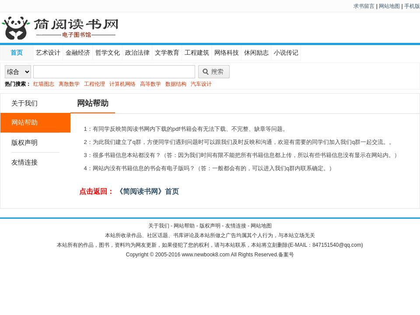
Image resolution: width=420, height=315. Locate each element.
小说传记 (286, 52)
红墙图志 (43, 84)
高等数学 (150, 84)
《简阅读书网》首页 (146, 191)
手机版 (412, 6)
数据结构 (175, 84)
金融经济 (78, 52)
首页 (16, 52)
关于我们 (24, 103)
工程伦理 (94, 84)
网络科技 (226, 52)
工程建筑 (197, 52)
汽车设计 (201, 84)
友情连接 (24, 162)
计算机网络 (122, 84)
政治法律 (137, 52)
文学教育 (167, 52)
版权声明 (24, 142)
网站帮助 (24, 122)
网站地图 (389, 6)
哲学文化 (107, 52)
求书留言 (364, 6)
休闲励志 (256, 52)
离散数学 (69, 84)
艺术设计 (48, 52)
